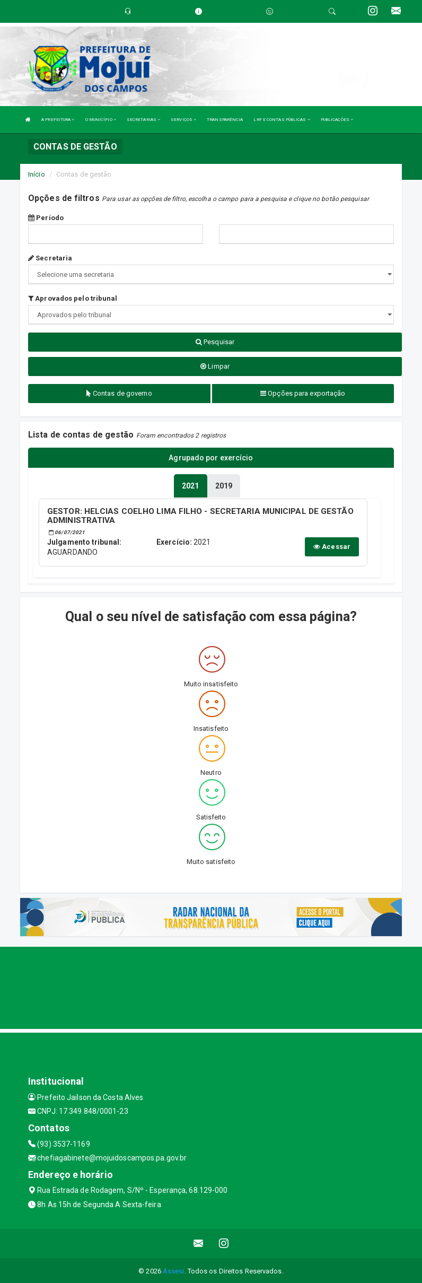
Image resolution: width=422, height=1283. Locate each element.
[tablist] (190, 484)
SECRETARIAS (143, 119)
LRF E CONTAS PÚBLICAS (281, 119)
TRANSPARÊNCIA (225, 119)
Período (46, 218)
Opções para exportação (302, 393)
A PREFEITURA (57, 119)
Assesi (173, 1269)
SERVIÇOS (183, 119)
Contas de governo (119, 393)
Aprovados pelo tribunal (73, 298)
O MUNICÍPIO (100, 119)
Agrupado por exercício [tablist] (211, 457)
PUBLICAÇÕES (337, 119)
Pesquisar (215, 342)
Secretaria (50, 258)
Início (36, 174)
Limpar (215, 366)
